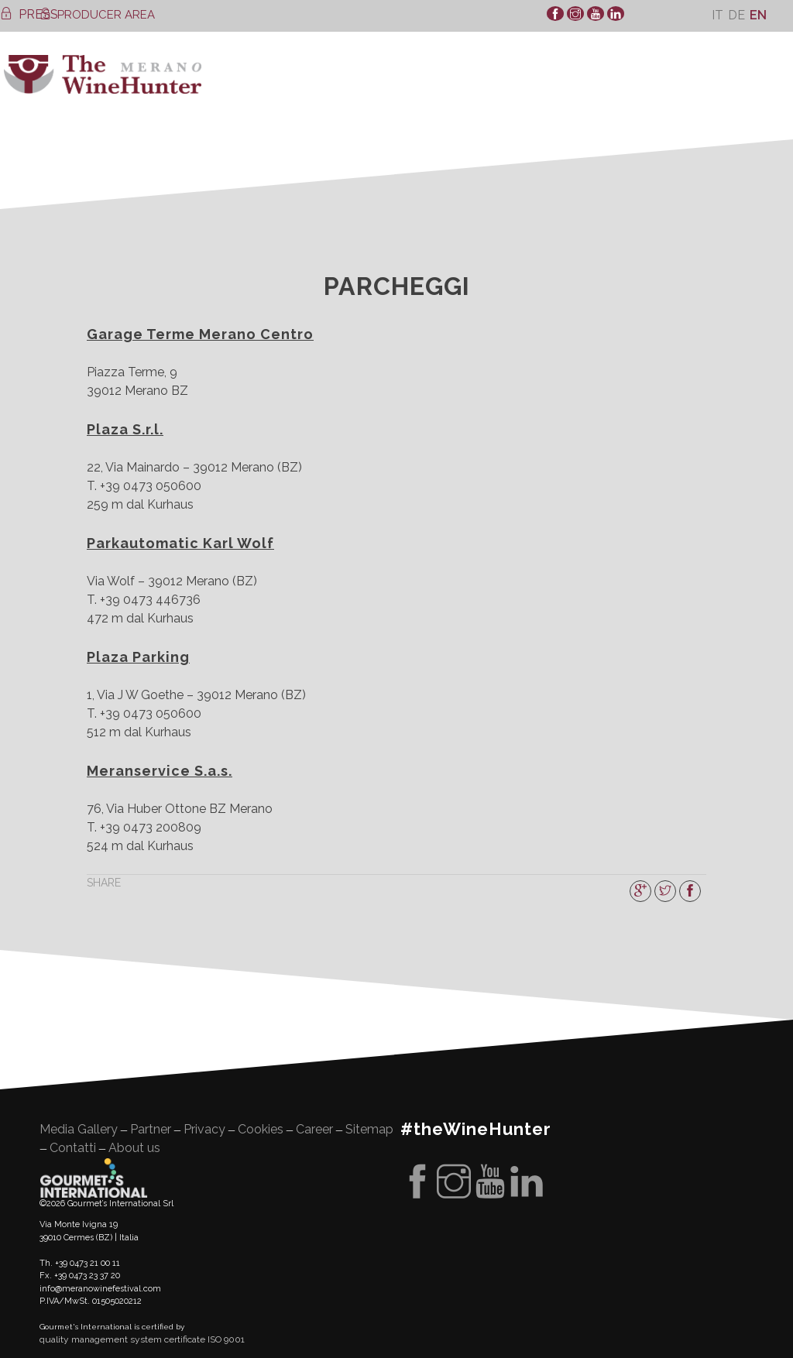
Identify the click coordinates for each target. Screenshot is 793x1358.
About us (134, 1147)
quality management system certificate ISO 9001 (142, 1339)
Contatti (73, 1147)
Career (314, 1129)
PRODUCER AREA (97, 15)
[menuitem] (717, 15)
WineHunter (102, 74)
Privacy (204, 1129)
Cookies (260, 1129)
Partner (150, 1129)
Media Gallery (78, 1129)
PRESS (29, 14)
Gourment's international (93, 1177)
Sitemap (369, 1129)
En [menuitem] (758, 15)
